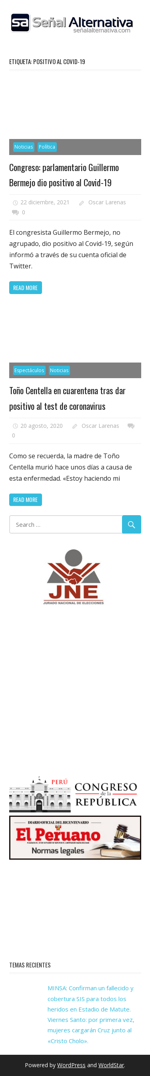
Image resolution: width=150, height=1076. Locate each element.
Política (47, 146)
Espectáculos (29, 370)
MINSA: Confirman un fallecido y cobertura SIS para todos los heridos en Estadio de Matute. (91, 998)
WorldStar (111, 1065)
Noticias (23, 146)
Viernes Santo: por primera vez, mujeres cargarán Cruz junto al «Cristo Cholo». (91, 1030)
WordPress (71, 1065)
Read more (25, 287)
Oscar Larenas (107, 202)
